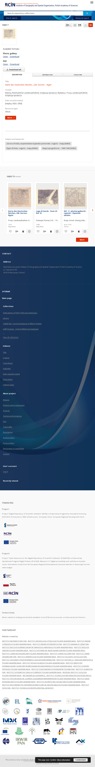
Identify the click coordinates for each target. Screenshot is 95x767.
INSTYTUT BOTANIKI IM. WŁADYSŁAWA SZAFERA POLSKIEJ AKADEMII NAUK (57, 650)
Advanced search (82, 18)
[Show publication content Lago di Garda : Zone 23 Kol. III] (51, 231)
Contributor (8, 363)
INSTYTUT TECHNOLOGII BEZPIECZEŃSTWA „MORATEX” (33, 688)
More (82, 240)
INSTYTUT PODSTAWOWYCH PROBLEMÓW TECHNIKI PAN (53, 669)
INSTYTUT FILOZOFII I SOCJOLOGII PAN (72, 657)
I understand (80, 760)
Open (6, 56)
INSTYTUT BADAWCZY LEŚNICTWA (76, 644)
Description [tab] (17, 75)
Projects (6, 411)
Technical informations (12, 416)
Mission (6, 400)
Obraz (7, 111)
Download (14, 56)
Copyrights (7, 427)
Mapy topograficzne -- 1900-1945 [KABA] (59, 148)
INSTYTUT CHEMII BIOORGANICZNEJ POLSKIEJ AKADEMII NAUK (25, 653)
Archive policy (9, 438)
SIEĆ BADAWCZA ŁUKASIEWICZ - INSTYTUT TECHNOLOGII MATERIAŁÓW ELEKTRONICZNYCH (57, 675)
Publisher (7, 368)
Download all (13, 69)
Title (5, 352)
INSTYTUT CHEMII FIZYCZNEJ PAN (62, 653)
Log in (5, 471)
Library (6, 318)
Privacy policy (8, 443)
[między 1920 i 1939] (13, 103)
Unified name (8, 385)
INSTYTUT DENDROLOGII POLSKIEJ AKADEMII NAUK (37, 657)
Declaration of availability (13, 448)
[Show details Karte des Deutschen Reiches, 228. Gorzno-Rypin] (29, 231)
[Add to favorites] (10, 231)
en (91, 25)
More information (63, 760)
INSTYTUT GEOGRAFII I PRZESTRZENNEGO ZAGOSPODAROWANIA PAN (29, 660)
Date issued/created (11, 374)
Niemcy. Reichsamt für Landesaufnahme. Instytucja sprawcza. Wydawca (35, 93)
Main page (7, 298)
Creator (6, 358)
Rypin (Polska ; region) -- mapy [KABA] (22, 148)
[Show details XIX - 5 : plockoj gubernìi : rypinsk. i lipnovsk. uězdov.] (84, 231)
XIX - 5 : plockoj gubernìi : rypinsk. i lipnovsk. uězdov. (75, 213)
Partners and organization (14, 405)
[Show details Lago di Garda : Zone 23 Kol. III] (57, 231)
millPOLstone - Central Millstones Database (21, 329)
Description (8, 379)
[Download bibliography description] (16, 231)
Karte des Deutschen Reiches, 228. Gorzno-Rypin (18, 213)
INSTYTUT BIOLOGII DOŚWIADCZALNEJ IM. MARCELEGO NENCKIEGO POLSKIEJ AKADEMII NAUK (37, 647)
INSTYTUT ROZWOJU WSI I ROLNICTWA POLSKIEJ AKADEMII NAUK (61, 682)
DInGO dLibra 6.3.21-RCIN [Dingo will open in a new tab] (34, 760)
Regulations (8, 432)
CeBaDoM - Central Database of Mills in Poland (22, 323)
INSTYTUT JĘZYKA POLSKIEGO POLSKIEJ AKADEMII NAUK (44, 663)
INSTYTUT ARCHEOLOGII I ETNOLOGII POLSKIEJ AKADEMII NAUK (52, 641)
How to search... (12, 18)
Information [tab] (47, 75)
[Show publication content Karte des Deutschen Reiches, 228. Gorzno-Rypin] (23, 231)
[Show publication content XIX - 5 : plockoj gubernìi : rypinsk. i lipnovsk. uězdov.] (78, 231)
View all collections (10, 337)
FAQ (4, 421)
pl (86, 25)
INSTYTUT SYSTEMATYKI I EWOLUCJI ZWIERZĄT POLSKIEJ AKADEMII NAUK (34, 672)
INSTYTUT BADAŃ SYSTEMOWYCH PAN (47, 644)
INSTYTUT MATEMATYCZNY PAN (14, 641)
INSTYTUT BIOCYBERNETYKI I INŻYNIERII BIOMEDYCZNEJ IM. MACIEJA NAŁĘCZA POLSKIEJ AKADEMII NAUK (41, 685)
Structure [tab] (78, 75)
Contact (6, 454)
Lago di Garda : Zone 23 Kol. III (46, 212)
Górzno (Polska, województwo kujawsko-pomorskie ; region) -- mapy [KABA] (38, 143)
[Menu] (91, 2)
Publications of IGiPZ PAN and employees (20, 313)
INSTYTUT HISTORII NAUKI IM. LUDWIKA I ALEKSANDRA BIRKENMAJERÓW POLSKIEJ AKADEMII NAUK (39, 679)
